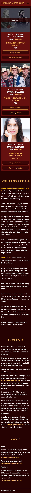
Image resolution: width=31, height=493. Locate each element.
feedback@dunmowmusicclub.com (11, 463)
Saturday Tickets (16, 113)
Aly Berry (15, 100)
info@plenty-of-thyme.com (15, 424)
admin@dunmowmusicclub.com (10, 381)
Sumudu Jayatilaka (15, 153)
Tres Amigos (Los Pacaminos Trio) (15, 98)
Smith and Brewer (15, 156)
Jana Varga (15, 45)
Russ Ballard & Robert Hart (15, 43)
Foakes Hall (18, 39)
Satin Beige (15, 158)
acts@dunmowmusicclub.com (10, 457)
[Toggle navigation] (28, 3)
